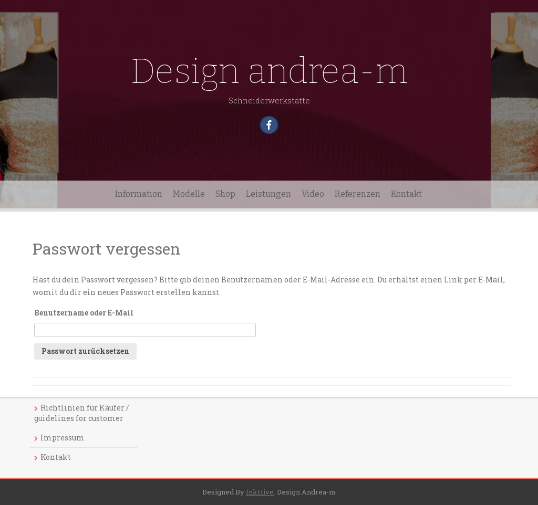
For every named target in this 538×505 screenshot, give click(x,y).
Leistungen (268, 194)
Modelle (189, 194)
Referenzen (357, 194)
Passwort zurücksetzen (85, 351)
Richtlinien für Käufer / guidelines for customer (81, 413)
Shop (225, 194)
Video (313, 194)
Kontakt (406, 194)
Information (138, 194)
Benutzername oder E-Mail (83, 313)
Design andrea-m (269, 71)
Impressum (62, 438)
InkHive (260, 492)
